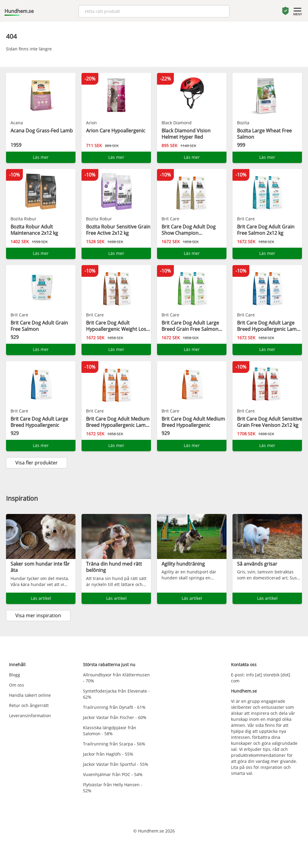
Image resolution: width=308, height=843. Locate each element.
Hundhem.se (19, 11)
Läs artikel (41, 598)
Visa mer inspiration (38, 615)
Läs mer (41, 157)
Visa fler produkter (36, 462)
